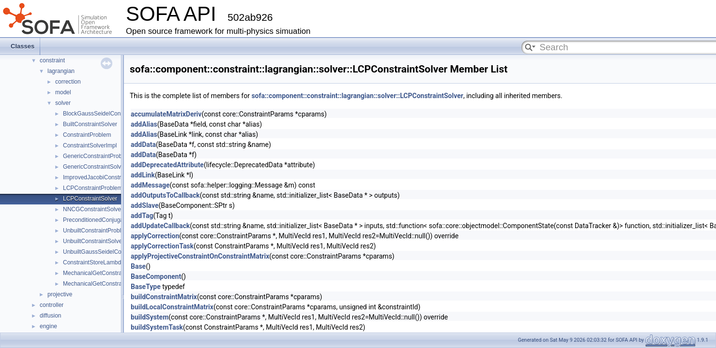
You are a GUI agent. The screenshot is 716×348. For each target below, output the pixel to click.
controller (51, 305)
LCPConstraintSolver (90, 198)
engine (48, 326)
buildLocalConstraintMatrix (172, 307)
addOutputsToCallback (165, 195)
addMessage (150, 185)
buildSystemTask (157, 327)
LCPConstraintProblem (92, 188)
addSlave (145, 205)
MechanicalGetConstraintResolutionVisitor (117, 273)
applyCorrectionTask (162, 246)
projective (59, 294)
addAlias (144, 124)
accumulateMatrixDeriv (166, 114)
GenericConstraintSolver (94, 166)
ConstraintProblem (87, 134)
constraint (52, 60)
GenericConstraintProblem (97, 156)
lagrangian (61, 71)
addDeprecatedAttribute (167, 165)
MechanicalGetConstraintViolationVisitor (115, 283)
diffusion (50, 315)
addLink (143, 175)
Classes (22, 46)
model (63, 92)
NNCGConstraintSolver (93, 209)
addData (143, 144)
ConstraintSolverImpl (90, 145)
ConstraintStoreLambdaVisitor (101, 262)
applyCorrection (155, 236)
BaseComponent (156, 276)
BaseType (146, 286)
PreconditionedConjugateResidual (107, 220)
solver (63, 103)
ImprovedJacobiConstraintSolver (105, 177)
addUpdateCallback (160, 226)
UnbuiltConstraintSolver (93, 241)
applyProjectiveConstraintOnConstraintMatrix (200, 256)
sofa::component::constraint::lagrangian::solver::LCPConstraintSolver (357, 96)
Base (138, 266)
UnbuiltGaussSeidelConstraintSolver (110, 251)
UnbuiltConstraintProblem (96, 230)
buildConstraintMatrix (164, 297)
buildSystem (149, 317)
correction (68, 81)
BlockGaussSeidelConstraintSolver (108, 113)
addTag (142, 215)
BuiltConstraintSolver (90, 124)
